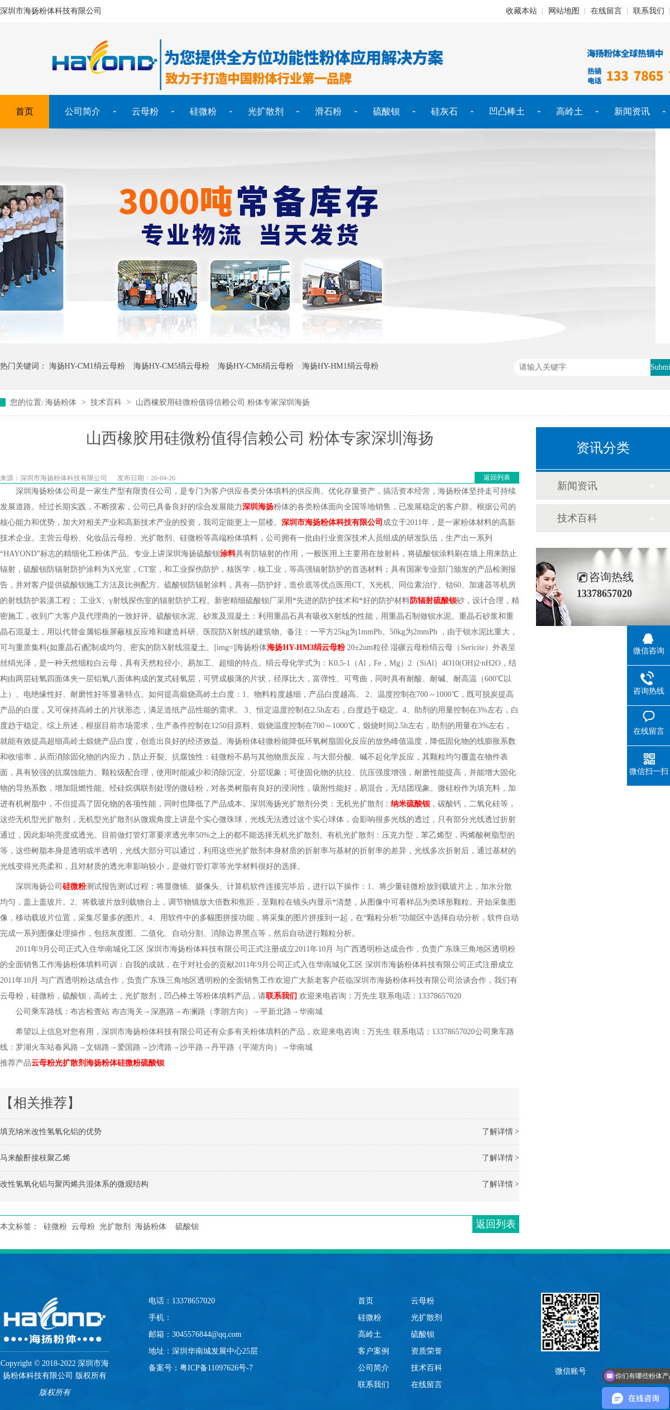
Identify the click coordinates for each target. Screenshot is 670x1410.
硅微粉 (203, 111)
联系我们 (648, 11)
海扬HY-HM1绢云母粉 (340, 366)
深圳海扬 (258, 507)
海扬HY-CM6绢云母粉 (256, 366)
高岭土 (569, 111)
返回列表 (497, 477)
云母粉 (145, 111)
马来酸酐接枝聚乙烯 (35, 1158)
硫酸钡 (386, 111)
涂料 (228, 553)
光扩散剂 (266, 111)
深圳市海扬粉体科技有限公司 (332, 522)
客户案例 (373, 1351)
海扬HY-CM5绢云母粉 (171, 366)
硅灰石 (444, 111)
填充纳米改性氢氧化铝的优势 (51, 1131)
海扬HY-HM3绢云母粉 (305, 647)
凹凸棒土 (507, 111)
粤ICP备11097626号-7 (216, 1368)
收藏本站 (521, 11)
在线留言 (606, 11)
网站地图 (564, 11)
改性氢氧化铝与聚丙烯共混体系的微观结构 (74, 1184)
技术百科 (106, 402)
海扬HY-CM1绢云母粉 (87, 366)
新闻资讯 (632, 111)
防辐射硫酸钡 (433, 600)
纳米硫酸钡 (410, 804)
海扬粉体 (60, 402)
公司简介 (82, 111)
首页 (25, 111)
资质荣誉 (426, 1351)
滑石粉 (328, 111)
